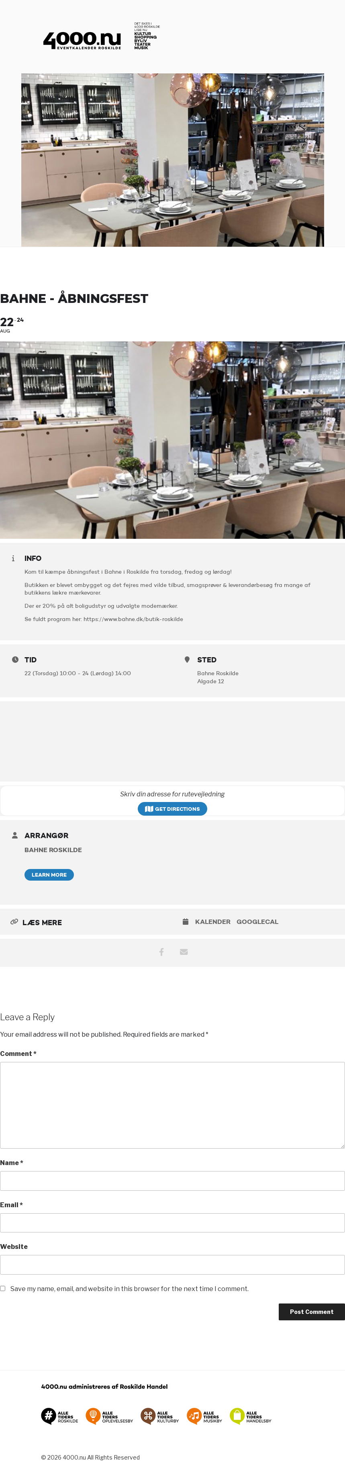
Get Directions (172, 808)
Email (11, 1205)
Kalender (213, 922)
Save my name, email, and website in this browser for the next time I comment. (129, 1289)
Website (14, 1247)
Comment (18, 1054)
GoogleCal (257, 922)
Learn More (49, 874)
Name (11, 1163)
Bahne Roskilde (53, 850)
